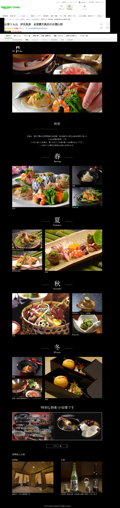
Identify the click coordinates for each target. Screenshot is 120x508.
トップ (7, 40)
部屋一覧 (35, 35)
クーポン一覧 (84, 35)
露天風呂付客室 (17, 40)
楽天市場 (91, 2)
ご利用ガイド (65, 2)
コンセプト (35, 40)
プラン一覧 (27, 35)
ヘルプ (58, 2)
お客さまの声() (71, 35)
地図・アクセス (58, 35)
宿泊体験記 (54, 40)
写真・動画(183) (46, 35)
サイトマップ (73, 2)
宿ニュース (17, 35)
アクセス (44, 40)
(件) (21, 28)
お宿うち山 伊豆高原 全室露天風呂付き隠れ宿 (33, 24)
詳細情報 (70, 40)
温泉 (62, 40)
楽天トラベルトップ (9, 19)
